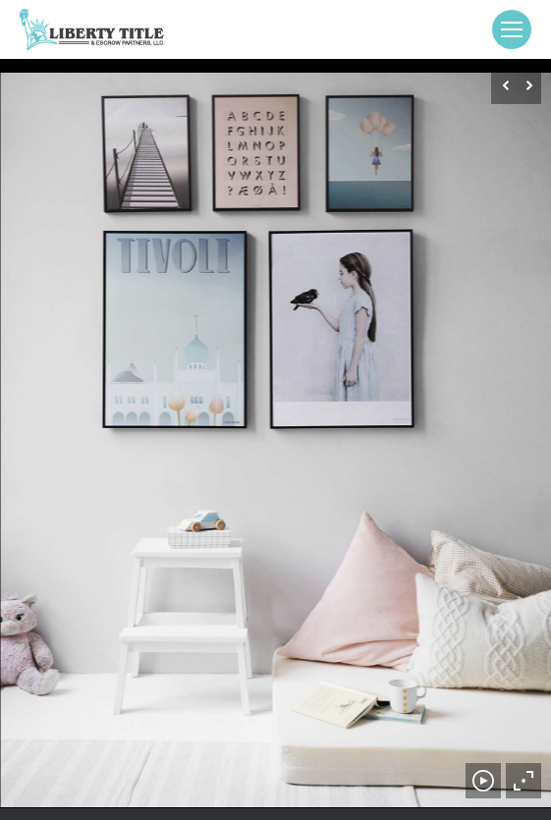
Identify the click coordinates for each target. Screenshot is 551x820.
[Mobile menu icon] (511, 29)
